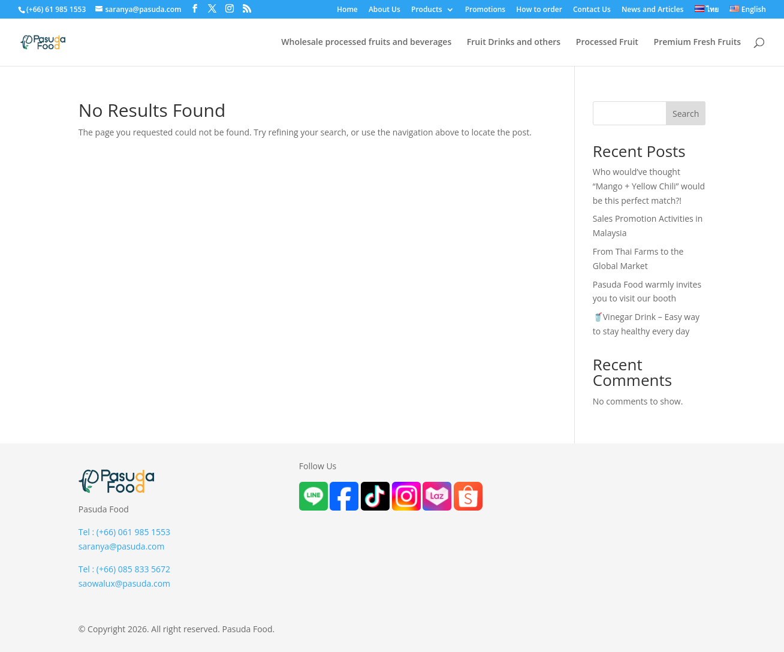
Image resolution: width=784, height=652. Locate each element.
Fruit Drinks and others (513, 42)
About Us (384, 10)
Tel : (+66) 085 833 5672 (124, 569)
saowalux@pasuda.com (124, 583)
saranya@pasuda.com (122, 546)
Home (347, 10)
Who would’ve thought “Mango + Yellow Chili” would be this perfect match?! (649, 186)
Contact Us (592, 10)
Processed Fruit (607, 42)
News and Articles (653, 10)
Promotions (485, 10)
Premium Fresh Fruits (697, 42)
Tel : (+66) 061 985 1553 (124, 532)
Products (426, 10)
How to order (539, 10)
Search (686, 113)
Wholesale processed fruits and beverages (366, 42)
